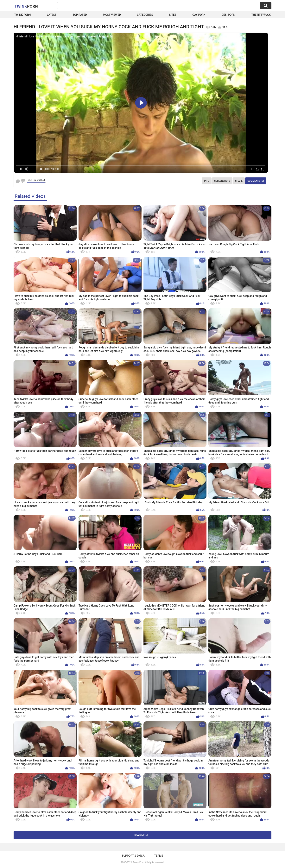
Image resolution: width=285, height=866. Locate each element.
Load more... (142, 835)
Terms (158, 855)
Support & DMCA (133, 855)
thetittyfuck (261, 14)
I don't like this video (23, 181)
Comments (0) (255, 181)
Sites (172, 14)
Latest (52, 14)
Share (239, 181)
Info (206, 181)
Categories (145, 14)
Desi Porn (228, 14)
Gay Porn (198, 14)
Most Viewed (112, 14)
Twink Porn (22, 14)
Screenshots (222, 181)
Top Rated (80, 14)
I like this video (18, 181)
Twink (26, 6)
